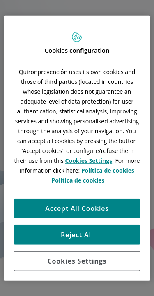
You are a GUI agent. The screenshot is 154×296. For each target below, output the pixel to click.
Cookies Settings (89, 160)
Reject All (77, 234)
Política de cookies (107, 170)
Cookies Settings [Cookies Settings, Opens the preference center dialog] (77, 260)
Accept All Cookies (77, 208)
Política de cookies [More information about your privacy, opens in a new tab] (77, 180)
